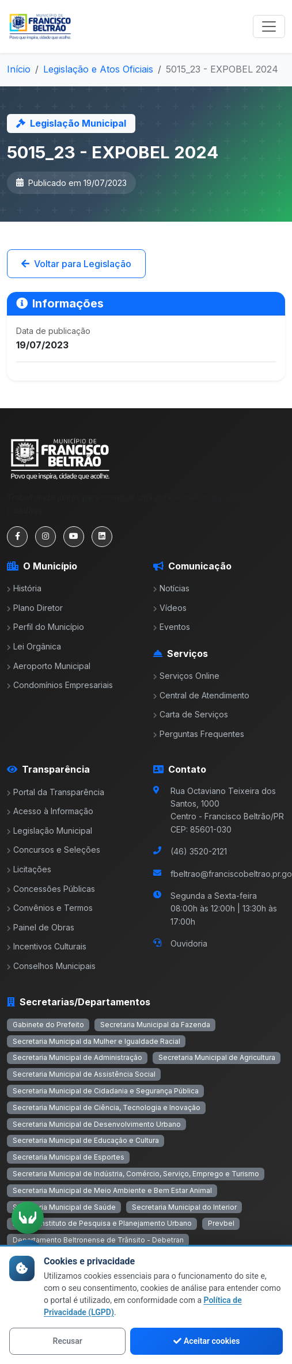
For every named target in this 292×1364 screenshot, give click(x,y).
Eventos (171, 627)
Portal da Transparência (55, 792)
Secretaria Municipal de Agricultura (216, 1057)
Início (19, 69)
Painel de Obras (40, 927)
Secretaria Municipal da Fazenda (155, 1024)
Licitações (29, 869)
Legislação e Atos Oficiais (98, 69)
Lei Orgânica (34, 646)
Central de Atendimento (201, 695)
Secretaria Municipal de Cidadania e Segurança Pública (106, 1090)
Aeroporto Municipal (48, 666)
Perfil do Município (45, 627)
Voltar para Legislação (76, 263)
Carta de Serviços (190, 714)
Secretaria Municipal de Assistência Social (84, 1074)
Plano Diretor (35, 608)
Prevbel (221, 1223)
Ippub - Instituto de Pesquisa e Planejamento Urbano (102, 1223)
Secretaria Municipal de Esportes (68, 1157)
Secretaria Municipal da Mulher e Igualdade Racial (96, 1041)
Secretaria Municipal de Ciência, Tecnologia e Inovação (106, 1107)
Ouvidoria (188, 943)
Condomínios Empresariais (60, 685)
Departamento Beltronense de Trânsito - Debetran (98, 1240)
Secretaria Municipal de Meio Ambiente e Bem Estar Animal (112, 1190)
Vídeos (170, 608)
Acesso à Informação (50, 811)
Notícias (171, 588)
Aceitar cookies (206, 1341)
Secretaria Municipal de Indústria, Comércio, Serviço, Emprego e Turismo (136, 1173)
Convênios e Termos (50, 908)
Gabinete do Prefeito (48, 1024)
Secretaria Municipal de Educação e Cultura (86, 1140)
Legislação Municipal (49, 830)
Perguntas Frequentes (198, 734)
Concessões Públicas (51, 889)
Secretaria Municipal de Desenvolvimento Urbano (97, 1124)
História (24, 588)
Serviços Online (186, 676)
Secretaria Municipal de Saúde (64, 1207)
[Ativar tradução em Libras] (28, 1218)
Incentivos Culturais (46, 946)
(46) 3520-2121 (198, 851)
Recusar (67, 1341)
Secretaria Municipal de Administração (77, 1057)
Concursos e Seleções (53, 849)
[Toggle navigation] (269, 26)
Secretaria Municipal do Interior (184, 1207)
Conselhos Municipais (51, 966)
